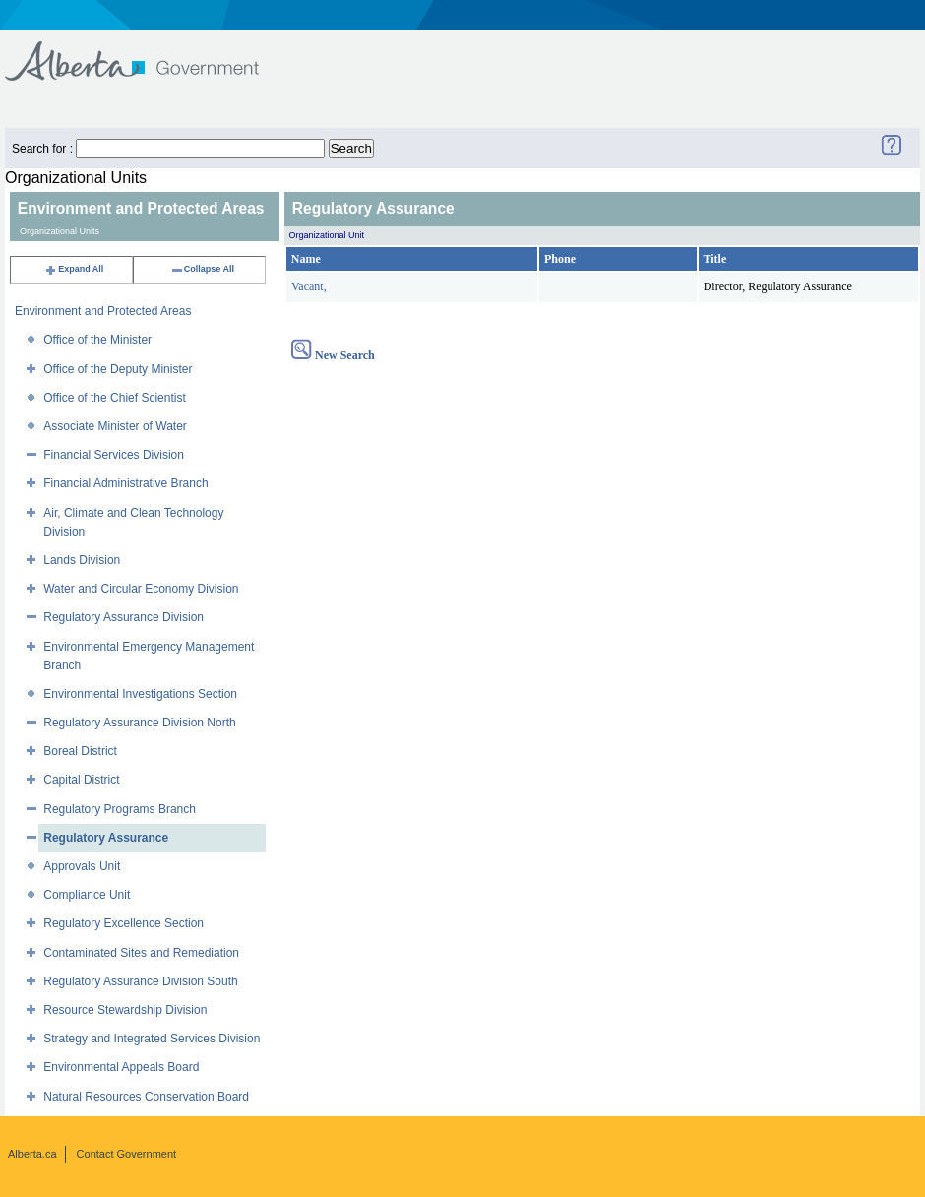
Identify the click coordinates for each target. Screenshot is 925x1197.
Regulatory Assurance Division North (139, 722)
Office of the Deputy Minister (117, 369)
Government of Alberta (148, 51)
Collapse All (202, 269)
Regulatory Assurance (105, 838)
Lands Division (81, 560)
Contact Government (127, 1154)
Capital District (81, 780)
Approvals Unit (81, 866)
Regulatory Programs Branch (119, 809)
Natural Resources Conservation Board (146, 1096)
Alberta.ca (32, 1154)
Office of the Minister (97, 339)
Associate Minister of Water (115, 426)
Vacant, (309, 286)
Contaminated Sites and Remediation (141, 953)
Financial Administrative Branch (125, 483)
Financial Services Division (113, 455)
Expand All (73, 269)
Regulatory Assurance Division (123, 617)
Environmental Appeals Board (121, 1067)
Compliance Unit (86, 895)
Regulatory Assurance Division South (140, 981)
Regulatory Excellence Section (123, 923)
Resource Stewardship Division (125, 1010)
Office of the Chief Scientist (114, 398)
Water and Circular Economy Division (140, 589)
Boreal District (80, 751)
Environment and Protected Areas (103, 311)
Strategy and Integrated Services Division (151, 1038)
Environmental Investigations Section (140, 694)
